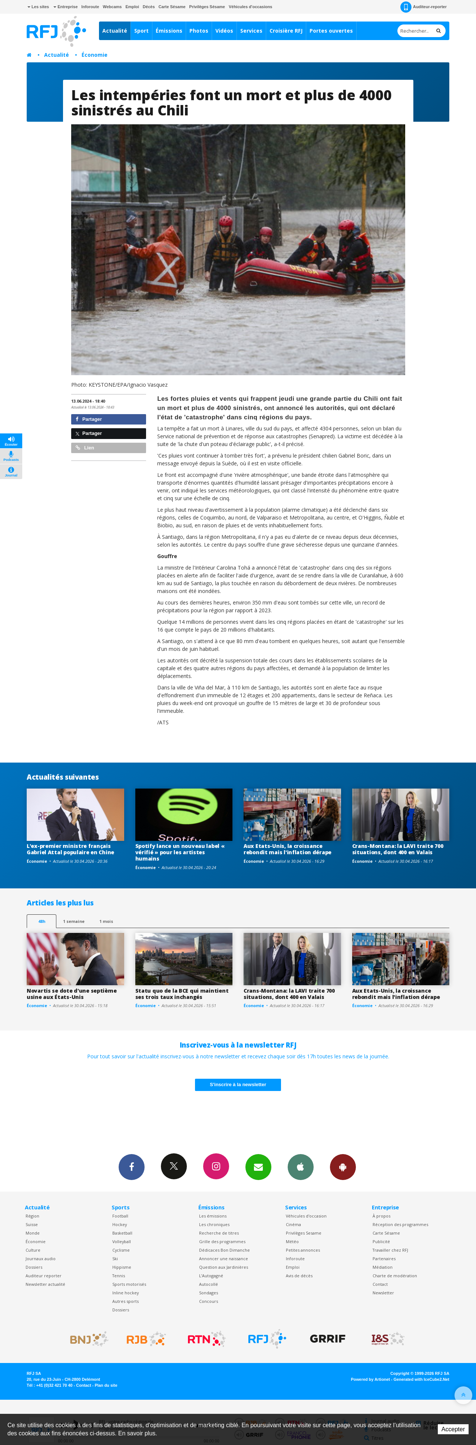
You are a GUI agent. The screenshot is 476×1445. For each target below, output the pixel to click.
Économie (95, 54)
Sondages (208, 1292)
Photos (198, 30)
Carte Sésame (172, 6)
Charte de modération (395, 1275)
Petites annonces (303, 1250)
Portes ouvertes (331, 30)
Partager (89, 419)
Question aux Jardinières (223, 1267)
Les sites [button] (38, 6)
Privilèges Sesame (303, 1233)
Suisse (32, 1224)
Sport (141, 30)
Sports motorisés (129, 1284)
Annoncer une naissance (223, 1258)
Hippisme (121, 1267)
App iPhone (301, 1166)
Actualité (114, 30)
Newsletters (258, 1166)
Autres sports (125, 1301)
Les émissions (213, 1215)
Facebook (132, 1166)
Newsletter (383, 1292)
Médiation (383, 1267)
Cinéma (293, 1224)
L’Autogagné (211, 1275)
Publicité (381, 1241)
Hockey (119, 1224)
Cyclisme (121, 1250)
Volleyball (121, 1241)
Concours (208, 1301)
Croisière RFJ (286, 30)
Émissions (169, 30)
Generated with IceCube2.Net (421, 1379)
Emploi (132, 6)
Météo (292, 1241)
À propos (381, 1215)
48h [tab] (41, 921)
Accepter (453, 1429)
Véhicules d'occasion (306, 1215)
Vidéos (224, 30)
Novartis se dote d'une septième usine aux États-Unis (71, 993)
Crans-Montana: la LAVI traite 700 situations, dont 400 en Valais (397, 849)
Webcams (112, 6)
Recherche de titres (219, 1233)
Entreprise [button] (65, 6)
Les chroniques (214, 1224)
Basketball (122, 1233)
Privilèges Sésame (207, 6)
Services (251, 30)
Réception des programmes (400, 1224)
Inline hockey (125, 1292)
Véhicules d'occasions (250, 6)
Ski (115, 1258)
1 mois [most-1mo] (106, 921)
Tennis (118, 1275)
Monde (33, 1233)
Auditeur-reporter (423, 7)
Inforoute (90, 6)
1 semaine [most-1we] (74, 921)
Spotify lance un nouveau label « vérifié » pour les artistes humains (180, 852)
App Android (343, 1166)
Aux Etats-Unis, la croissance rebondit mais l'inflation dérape (287, 849)
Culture (33, 1250)
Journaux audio (41, 1258)
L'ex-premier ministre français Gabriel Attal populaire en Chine (70, 849)
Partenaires (384, 1258)
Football (120, 1215)
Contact (380, 1284)
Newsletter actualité (45, 1284)
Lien (85, 447)
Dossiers (34, 1267)
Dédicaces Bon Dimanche (224, 1250)
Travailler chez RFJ (390, 1250)
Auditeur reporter (44, 1275)
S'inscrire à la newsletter (238, 1084)
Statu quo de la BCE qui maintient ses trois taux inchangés (182, 993)
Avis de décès (299, 1275)
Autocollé (208, 1284)
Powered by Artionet (370, 1379)
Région (32, 1215)
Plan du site (106, 1385)
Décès (149, 6)
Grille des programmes (222, 1241)
